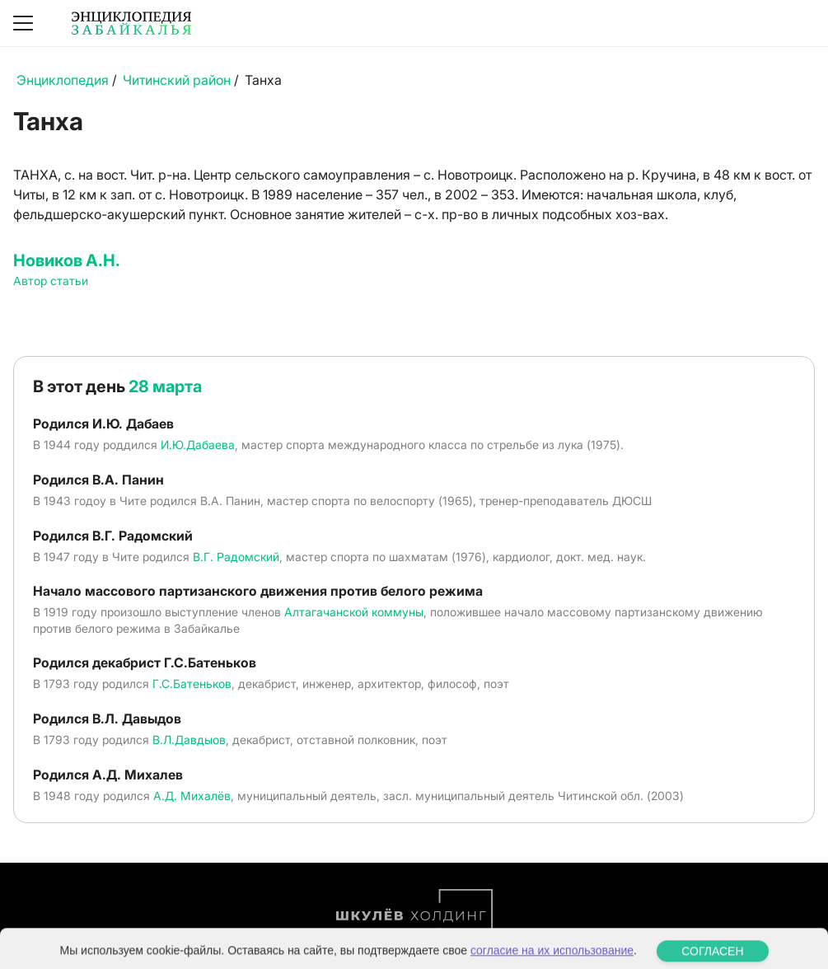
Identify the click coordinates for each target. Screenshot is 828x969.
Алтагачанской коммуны (353, 612)
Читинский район (177, 80)
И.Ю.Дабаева (198, 445)
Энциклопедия (62, 80)
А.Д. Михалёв (192, 796)
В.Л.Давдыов (189, 740)
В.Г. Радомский (236, 557)
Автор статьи (50, 281)
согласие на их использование (552, 958)
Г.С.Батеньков (192, 683)
